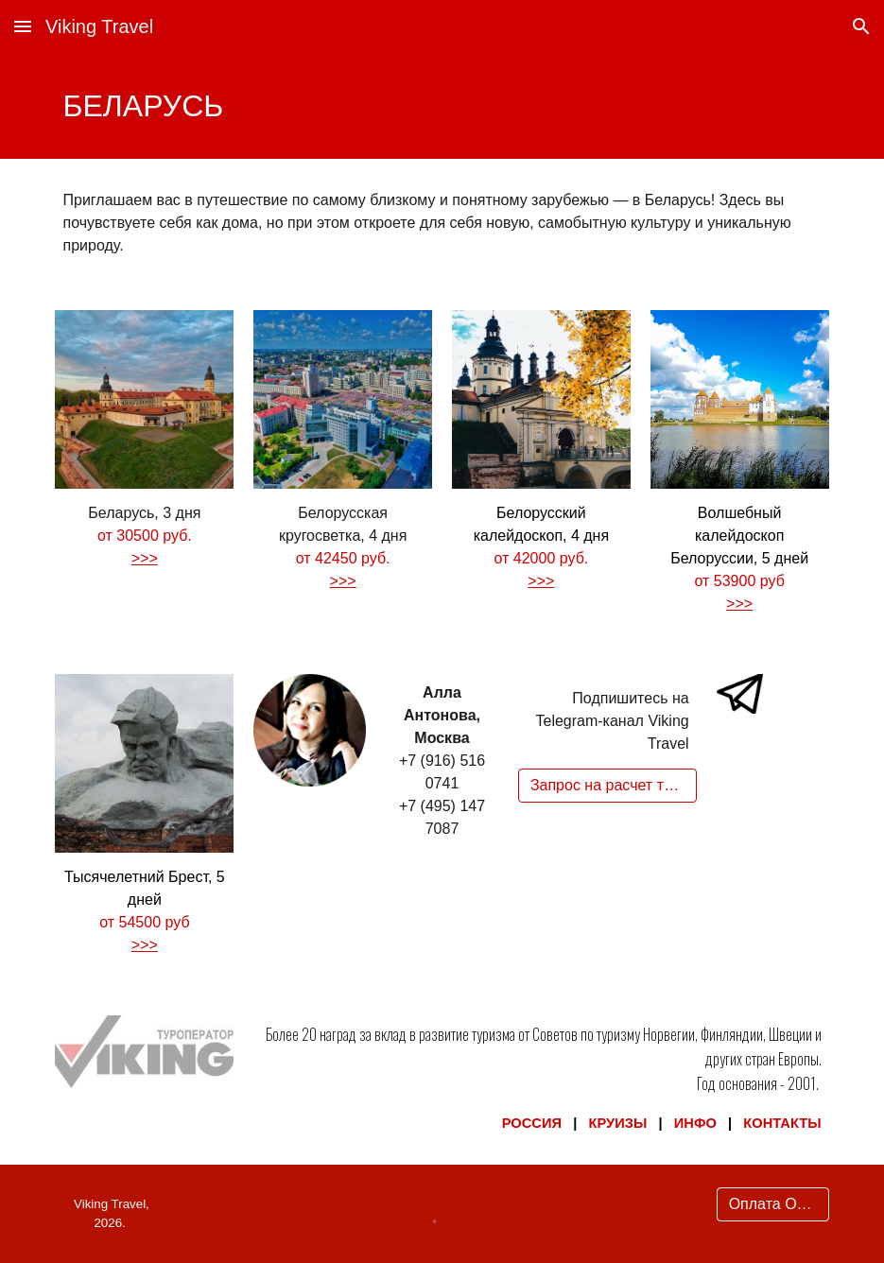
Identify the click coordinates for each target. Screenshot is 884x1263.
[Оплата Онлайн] (773, 1204)
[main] (441, 106)
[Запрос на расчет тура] (607, 785)
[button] (22, 26)
